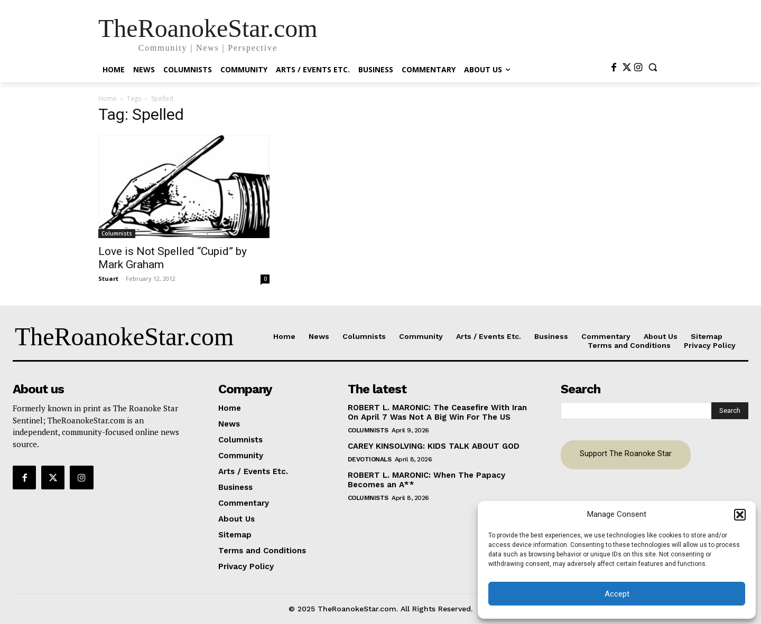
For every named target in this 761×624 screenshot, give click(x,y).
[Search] (729, 410)
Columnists (116, 233)
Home (107, 98)
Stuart (108, 278)
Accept (617, 594)
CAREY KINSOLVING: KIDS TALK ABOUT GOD (433, 446)
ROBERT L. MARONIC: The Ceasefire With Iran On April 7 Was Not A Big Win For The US (437, 412)
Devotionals (370, 459)
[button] (740, 514)
